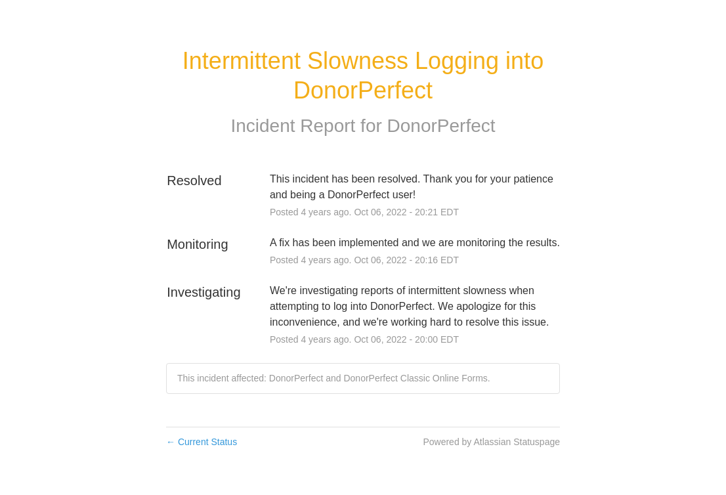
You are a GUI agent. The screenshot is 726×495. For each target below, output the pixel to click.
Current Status (201, 442)
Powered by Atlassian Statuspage (491, 442)
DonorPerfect (441, 126)
